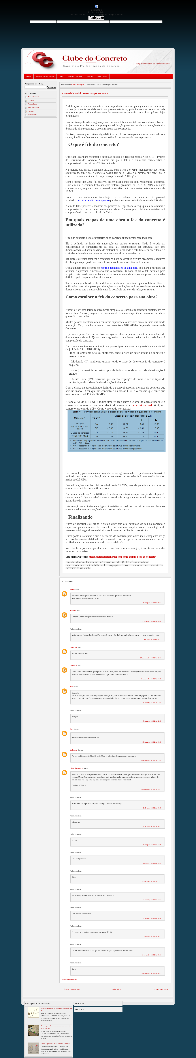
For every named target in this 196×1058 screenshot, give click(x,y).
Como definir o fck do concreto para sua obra (85, 93)
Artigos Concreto (34, 97)
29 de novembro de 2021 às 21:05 (150, 760)
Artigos (28, 76)
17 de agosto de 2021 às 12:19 (152, 721)
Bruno (72, 590)
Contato (90, 76)
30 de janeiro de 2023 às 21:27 (151, 881)
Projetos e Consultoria (75, 76)
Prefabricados (32, 115)
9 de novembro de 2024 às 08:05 (151, 973)
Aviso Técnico (102, 76)
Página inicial (116, 989)
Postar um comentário (69, 980)
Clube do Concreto (77, 768)
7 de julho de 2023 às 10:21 (152, 936)
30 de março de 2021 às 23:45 (152, 702)
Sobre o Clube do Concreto (45, 76)
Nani (72, 687)
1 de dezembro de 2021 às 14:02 (151, 789)
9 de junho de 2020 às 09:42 (152, 639)
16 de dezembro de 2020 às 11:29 (151, 679)
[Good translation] (92, 18)
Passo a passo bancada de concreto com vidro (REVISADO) (56, 1027)
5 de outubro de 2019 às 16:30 (152, 621)
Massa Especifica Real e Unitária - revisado (55, 1044)
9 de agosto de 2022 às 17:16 (152, 845)
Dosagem (31, 100)
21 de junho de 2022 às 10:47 (152, 826)
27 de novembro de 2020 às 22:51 (150, 658)
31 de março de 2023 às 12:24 (152, 918)
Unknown (73, 647)
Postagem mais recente (72, 989)
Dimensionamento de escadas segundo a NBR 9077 (56, 1009)
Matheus (73, 611)
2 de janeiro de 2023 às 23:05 (152, 863)
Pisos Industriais (33, 107)
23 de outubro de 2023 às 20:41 (151, 955)
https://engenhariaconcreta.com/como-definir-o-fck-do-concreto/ (122, 556)
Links (61, 76)
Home (73, 85)
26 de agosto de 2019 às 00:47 (152, 603)
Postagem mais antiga (160, 989)
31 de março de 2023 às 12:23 (152, 900)
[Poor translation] (100, 18)
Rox (71, 729)
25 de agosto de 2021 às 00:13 (152, 742)
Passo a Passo (32, 104)
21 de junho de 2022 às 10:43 (152, 808)
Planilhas (31, 111)
